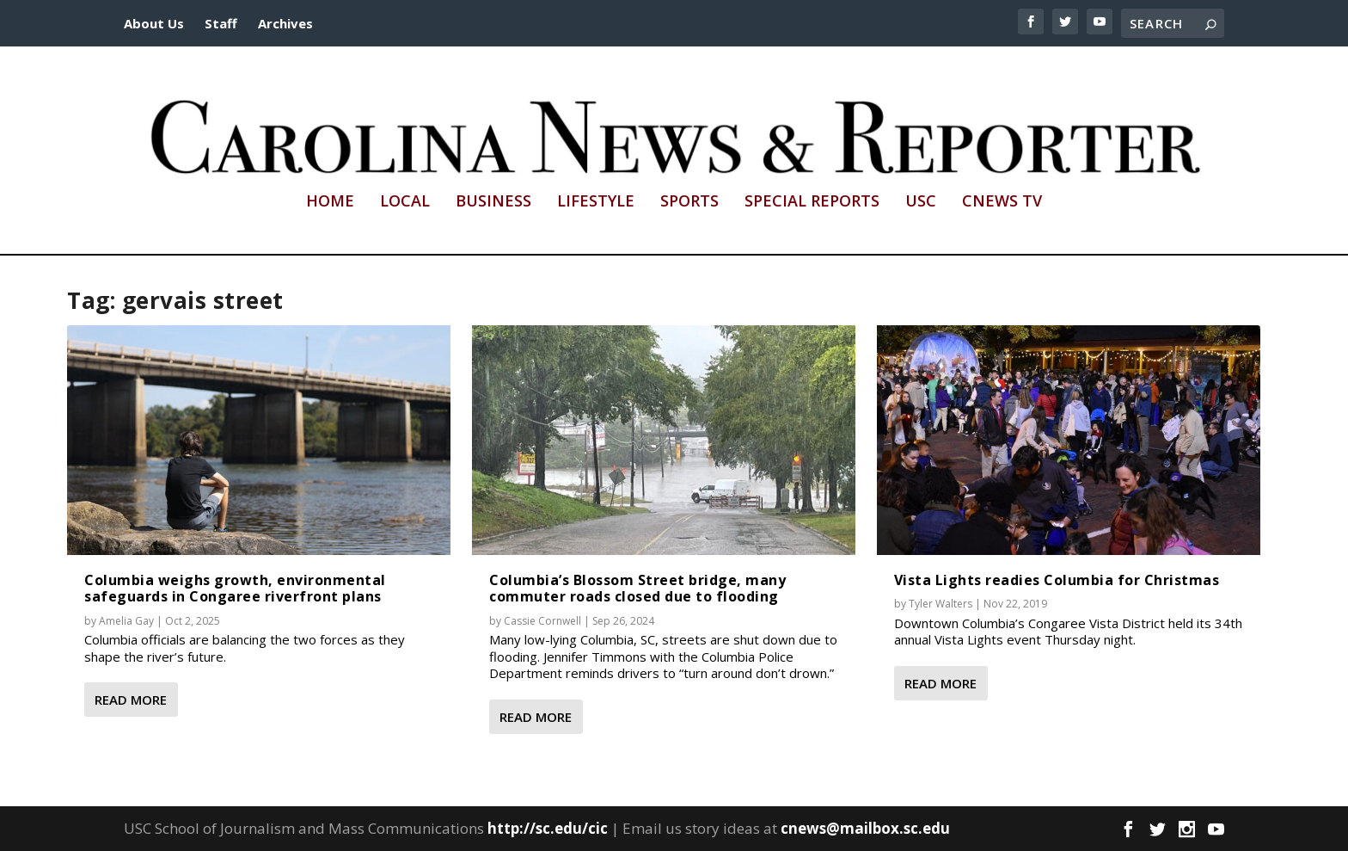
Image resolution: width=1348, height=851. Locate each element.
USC (920, 202)
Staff (221, 23)
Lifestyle (595, 202)
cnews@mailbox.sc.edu (865, 828)
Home (330, 202)
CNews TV (1002, 202)
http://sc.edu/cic (547, 828)
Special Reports (811, 202)
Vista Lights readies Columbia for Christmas (1057, 579)
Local (405, 202)
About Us (154, 23)
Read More (131, 699)
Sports (689, 202)
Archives (285, 23)
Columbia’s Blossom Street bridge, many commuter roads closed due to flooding (637, 588)
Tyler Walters (940, 603)
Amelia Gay (126, 621)
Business (493, 202)
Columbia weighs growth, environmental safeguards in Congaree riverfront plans (235, 588)
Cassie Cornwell (542, 621)
